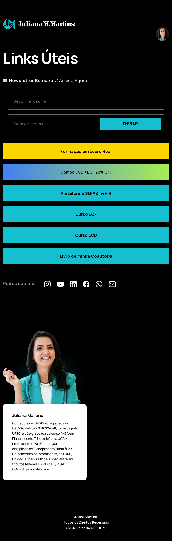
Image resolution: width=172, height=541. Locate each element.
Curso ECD (86, 235)
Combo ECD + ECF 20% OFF (86, 172)
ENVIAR (130, 124)
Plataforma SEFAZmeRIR (86, 193)
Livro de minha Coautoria (86, 256)
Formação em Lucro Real (86, 151)
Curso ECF (86, 214)
